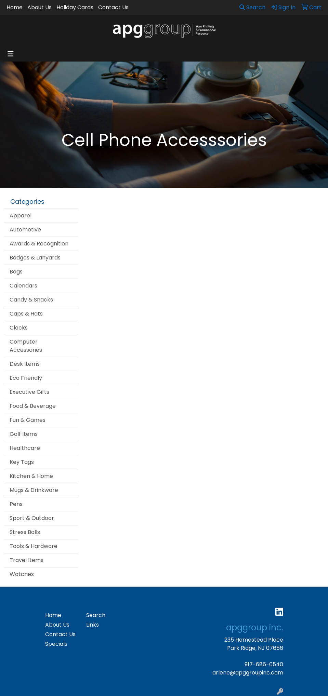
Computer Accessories (26, 346)
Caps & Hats (26, 314)
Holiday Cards (74, 7)
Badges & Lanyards (35, 258)
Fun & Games (27, 420)
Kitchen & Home (31, 476)
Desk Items (25, 364)
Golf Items (24, 434)
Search (252, 7)
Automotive (25, 229)
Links (92, 625)
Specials (56, 644)
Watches (22, 574)
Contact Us (113, 7)
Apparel (20, 215)
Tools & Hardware (33, 546)
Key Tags (22, 462)
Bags (16, 272)
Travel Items (26, 560)
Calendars (23, 286)
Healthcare (25, 448)
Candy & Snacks (31, 300)
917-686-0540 (264, 664)
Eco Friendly (26, 378)
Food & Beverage (33, 406)
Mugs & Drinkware (34, 490)
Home (14, 7)
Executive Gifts (29, 392)
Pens (16, 504)
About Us (39, 7)
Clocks (19, 328)
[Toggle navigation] (10, 54)
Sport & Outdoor (32, 518)
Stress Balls (25, 532)
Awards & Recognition (39, 243)
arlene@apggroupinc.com (247, 673)
